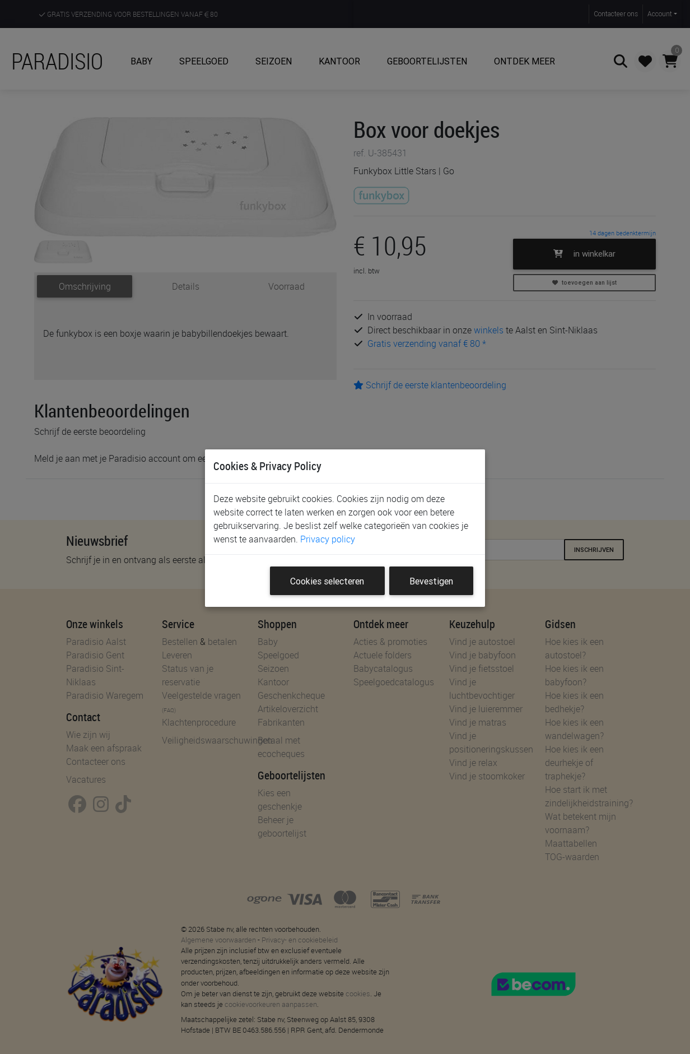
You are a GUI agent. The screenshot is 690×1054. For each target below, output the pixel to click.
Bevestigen (431, 581)
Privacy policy (327, 539)
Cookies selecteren (327, 581)
